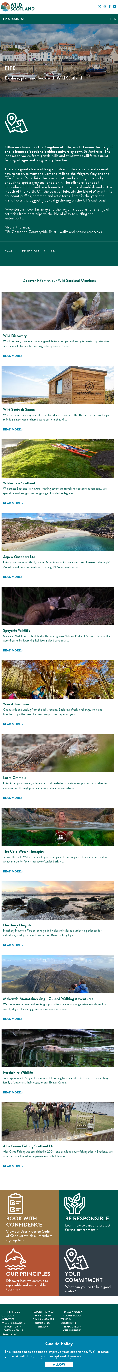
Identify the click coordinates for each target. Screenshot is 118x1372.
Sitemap (43, 1327)
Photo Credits (72, 1327)
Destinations (30, 250)
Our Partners (72, 1330)
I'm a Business (14, 19)
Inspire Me (13, 1312)
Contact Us (42, 1323)
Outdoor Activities (8, 1317)
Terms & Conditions (68, 1321)
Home (8, 250)
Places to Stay (13, 1327)
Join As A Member (42, 1319)
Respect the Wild (43, 1312)
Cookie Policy (72, 1316)
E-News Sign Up (13, 1330)
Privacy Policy (72, 1312)
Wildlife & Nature (13, 1323)
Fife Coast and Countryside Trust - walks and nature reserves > (53, 232)
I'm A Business (43, 1316)
